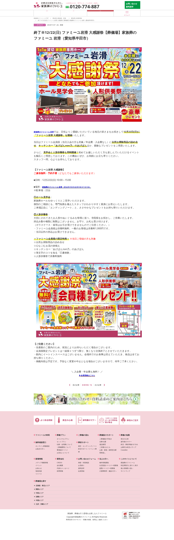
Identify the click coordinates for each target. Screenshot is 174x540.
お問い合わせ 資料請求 (131, 5)
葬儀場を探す (47, 13)
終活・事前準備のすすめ (129, 444)
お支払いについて (63, 453)
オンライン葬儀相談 (42, 446)
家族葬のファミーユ (128, 463)
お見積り (81, 465)
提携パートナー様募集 (107, 468)
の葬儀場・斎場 (59, 18)
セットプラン (61, 442)
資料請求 (81, 468)
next (108, 385)
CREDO (59, 463)
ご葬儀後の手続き (105, 439)
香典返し (102, 453)
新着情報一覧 (87, 385)
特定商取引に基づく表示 (129, 465)
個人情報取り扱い (127, 468)
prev (65, 385)
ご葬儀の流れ (83, 435)
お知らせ (39, 468)
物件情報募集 (104, 463)
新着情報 (39, 459)
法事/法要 (102, 442)
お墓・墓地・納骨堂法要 (108, 450)
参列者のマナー (126, 442)
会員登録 (81, 471)
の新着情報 (76, 18)
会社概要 (60, 465)
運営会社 (60, 459)
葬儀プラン (61, 435)
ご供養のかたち (104, 447)
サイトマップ (125, 471)
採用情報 (60, 471)
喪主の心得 (125, 439)
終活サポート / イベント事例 (87, 450)
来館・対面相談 (83, 463)
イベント (39, 465)
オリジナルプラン (63, 439)
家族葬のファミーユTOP (41, 18)
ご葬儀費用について (64, 447)
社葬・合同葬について (64, 444)
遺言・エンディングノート (87, 446)
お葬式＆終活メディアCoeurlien (128, 448)
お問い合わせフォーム (87, 459)
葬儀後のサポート (106, 435)
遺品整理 (102, 444)
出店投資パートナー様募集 (108, 465)
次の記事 (101, 385)
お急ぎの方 (100, 13)
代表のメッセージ (63, 468)
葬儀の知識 (125, 435)
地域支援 (39, 471)
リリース (39, 474)
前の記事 (73, 385)
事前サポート (83, 442)
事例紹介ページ (62, 450)
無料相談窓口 (41, 442)
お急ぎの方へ (40, 449)
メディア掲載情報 (42, 463)
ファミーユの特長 (43, 435)
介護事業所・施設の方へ (108, 471)
